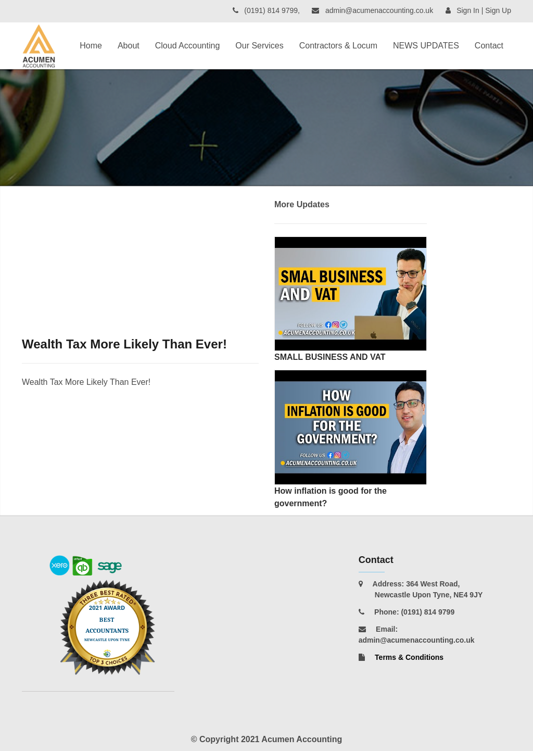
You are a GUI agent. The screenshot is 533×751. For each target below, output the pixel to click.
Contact (489, 45)
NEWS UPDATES (426, 45)
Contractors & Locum (338, 45)
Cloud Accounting (187, 45)
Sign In (467, 10)
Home (91, 45)
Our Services (259, 45)
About (128, 45)
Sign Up (498, 10)
